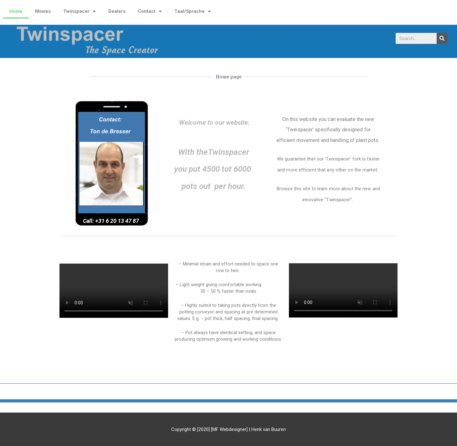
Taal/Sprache (192, 11)
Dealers (117, 11)
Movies (43, 11)
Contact (150, 11)
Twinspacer (79, 11)
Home (16, 11)
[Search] (442, 38)
